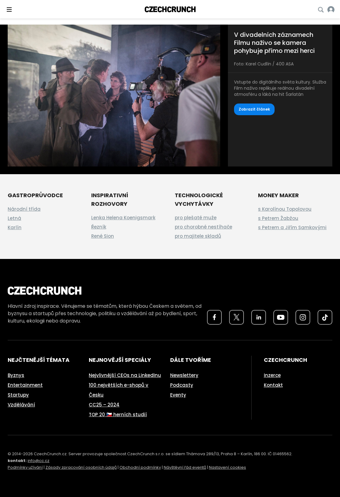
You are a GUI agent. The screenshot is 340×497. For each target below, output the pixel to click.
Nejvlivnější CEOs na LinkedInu (125, 375)
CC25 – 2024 (104, 404)
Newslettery (184, 375)
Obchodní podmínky (140, 467)
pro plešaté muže (196, 217)
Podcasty (181, 385)
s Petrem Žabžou (278, 218)
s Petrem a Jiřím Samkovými (292, 227)
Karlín (14, 227)
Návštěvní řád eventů (185, 467)
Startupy (18, 395)
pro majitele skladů (198, 236)
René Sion (102, 236)
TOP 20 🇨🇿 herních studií (118, 414)
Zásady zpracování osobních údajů (81, 467)
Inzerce (272, 375)
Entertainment (25, 385)
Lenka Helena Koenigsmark (123, 217)
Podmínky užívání (25, 467)
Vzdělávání (21, 404)
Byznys (16, 375)
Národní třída (24, 209)
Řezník (98, 227)
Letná (14, 218)
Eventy (178, 395)
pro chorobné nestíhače (203, 227)
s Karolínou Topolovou (284, 209)
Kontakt (273, 385)
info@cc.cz (38, 461)
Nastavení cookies (227, 467)
